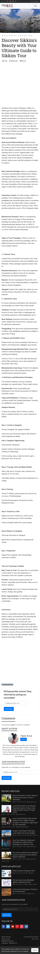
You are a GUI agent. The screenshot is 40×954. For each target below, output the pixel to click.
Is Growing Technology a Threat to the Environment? (25, 890)
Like (5, 61)
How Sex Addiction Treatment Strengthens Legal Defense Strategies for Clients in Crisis (24, 842)
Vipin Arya (26, 735)
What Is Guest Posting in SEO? (24, 871)
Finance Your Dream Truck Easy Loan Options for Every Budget (24, 832)
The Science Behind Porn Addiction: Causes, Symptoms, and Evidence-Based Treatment (25, 855)
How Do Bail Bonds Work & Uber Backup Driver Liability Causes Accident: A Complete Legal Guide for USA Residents (25, 821)
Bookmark (13, 61)
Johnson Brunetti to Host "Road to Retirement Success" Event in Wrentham (25, 797)
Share (23, 61)
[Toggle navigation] (35, 6)
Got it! (35, 950)
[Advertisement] (20, 84)
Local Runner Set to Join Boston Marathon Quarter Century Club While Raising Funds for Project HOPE (24, 809)
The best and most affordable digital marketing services (23, 881)
